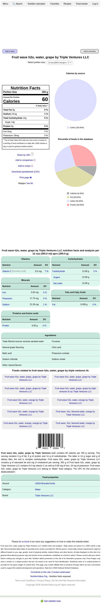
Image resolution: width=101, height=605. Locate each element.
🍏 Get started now (50, 601)
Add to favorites (90, 51)
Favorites (54, 4)
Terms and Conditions (25, 580)
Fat (53, 304)
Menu (5, 4)
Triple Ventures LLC (44, 495)
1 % (45, 304)
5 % (95, 271)
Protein (5, 325)
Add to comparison (24, 160)
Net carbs (57, 283)
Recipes (67, 4)
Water (38, 489)
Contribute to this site (40, 572)
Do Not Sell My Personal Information (69, 580)
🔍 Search (17, 4)
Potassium (7, 298)
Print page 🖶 (25, 177)
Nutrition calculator (36, 4)
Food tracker (82, 4)
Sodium (5, 304)
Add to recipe (24, 166)
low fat (30, 183)
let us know (24, 541)
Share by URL (25, 155)
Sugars (56, 277)
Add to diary (9, 51)
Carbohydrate (58, 271)
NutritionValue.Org (38, 576)
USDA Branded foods (45, 483)
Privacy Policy (43, 580)
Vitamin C (6, 271)
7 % (46, 271)
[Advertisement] (50, 26)
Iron (4, 292)
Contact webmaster (61, 572)
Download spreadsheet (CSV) (26, 172)
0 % (45, 292)
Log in (95, 4)
